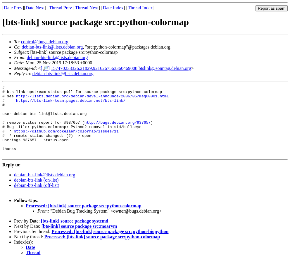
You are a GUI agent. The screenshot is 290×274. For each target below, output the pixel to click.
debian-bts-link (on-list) (36, 194)
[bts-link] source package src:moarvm (79, 240)
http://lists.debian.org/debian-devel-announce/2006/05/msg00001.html (92, 98)
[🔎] (45, 68)
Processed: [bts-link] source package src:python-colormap (83, 219)
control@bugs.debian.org (44, 41)
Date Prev (13, 7)
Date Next (35, 7)
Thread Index (140, 7)
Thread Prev (60, 7)
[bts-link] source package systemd (74, 234)
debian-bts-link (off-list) (36, 199)
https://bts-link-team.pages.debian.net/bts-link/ (70, 103)
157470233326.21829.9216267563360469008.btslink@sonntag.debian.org (121, 68)
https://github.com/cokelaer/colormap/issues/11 (66, 140)
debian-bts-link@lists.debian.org (52, 46)
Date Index (113, 7)
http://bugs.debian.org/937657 (117, 130)
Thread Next (87, 7)
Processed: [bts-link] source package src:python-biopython (109, 245)
